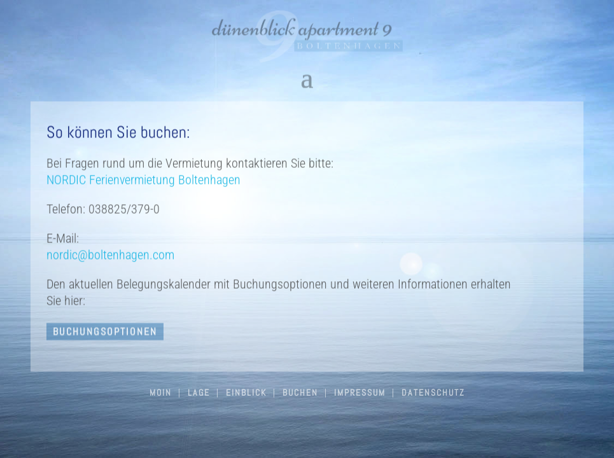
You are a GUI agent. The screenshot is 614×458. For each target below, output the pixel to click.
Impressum (360, 392)
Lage (199, 392)
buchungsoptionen (105, 333)
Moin (161, 392)
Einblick (246, 392)
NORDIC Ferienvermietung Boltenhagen (143, 181)
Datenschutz (433, 392)
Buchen (300, 392)
